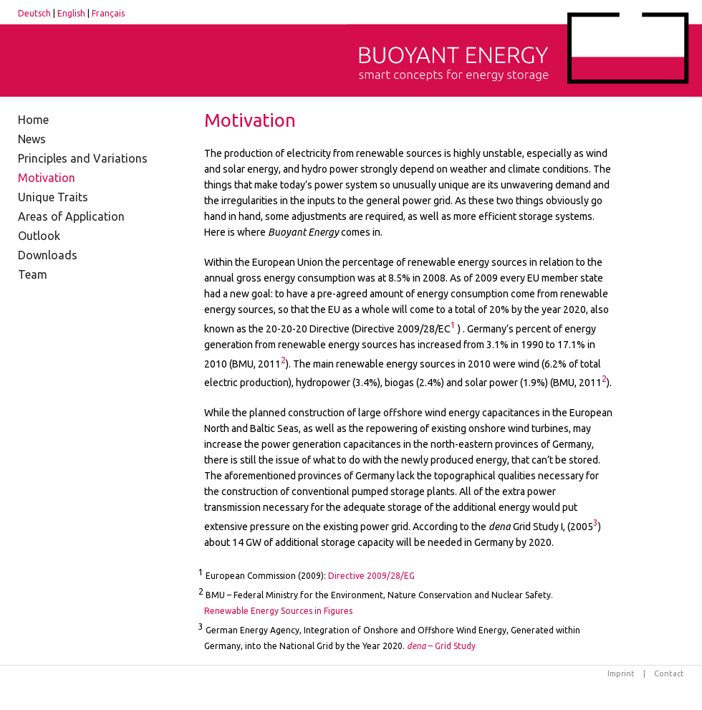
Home (33, 119)
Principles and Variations (83, 158)
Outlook (39, 235)
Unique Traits (53, 197)
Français (108, 13)
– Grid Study (441, 646)
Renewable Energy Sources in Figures (278, 610)
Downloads (47, 255)
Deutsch (34, 13)
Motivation (46, 177)
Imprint (621, 673)
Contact (669, 673)
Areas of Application (71, 216)
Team (32, 274)
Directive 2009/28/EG (371, 575)
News (32, 139)
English (71, 13)
